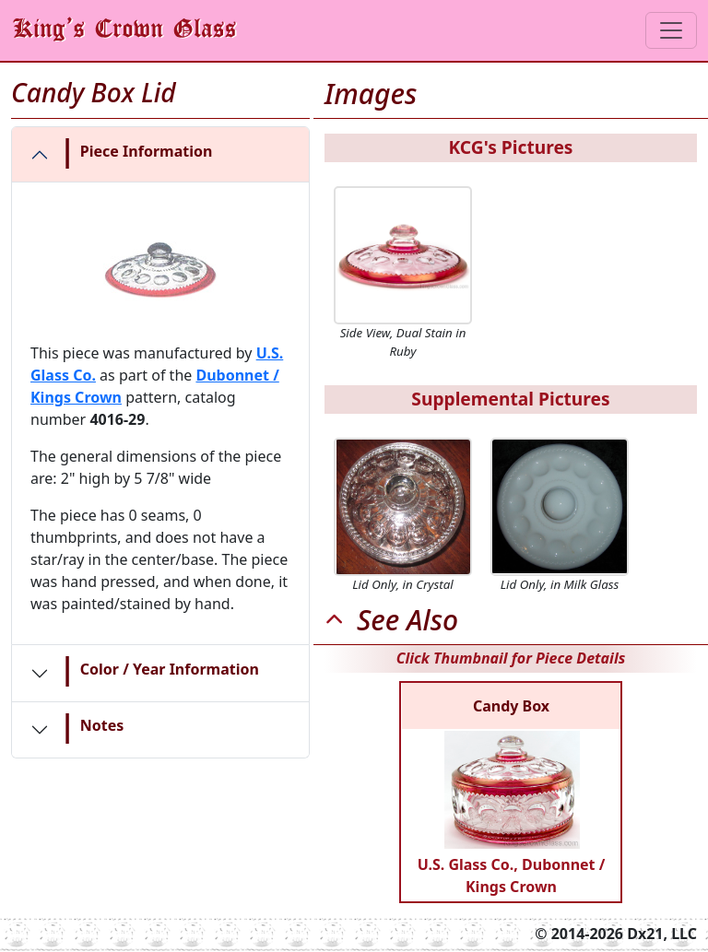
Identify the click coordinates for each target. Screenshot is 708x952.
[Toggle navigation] (671, 30)
